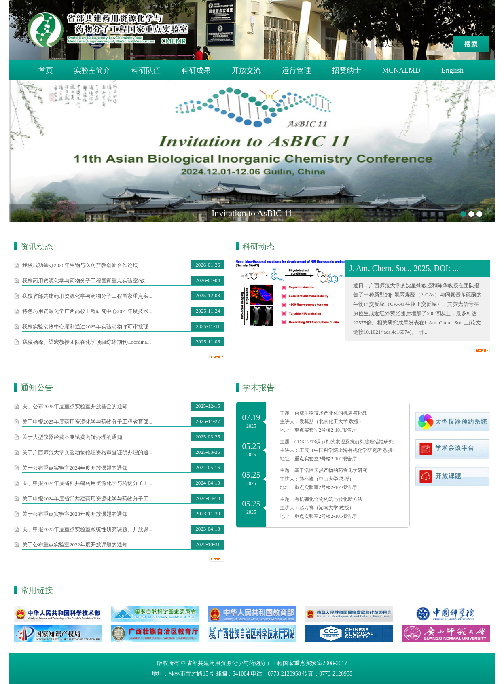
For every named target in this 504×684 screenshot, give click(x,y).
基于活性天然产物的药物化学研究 (330, 470)
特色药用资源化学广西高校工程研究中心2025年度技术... (87, 311)
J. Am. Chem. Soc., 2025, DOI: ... (404, 268)
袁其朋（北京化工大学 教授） (331, 421)
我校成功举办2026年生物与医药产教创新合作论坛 (80, 265)
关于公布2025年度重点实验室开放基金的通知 (74, 406)
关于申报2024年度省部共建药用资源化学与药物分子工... (87, 483)
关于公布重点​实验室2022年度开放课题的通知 (74, 545)
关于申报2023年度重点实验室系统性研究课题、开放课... (87, 529)
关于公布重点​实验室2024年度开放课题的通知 (74, 468)
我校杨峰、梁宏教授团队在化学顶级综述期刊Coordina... (86, 342)
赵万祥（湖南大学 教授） (326, 507)
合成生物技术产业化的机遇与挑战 (330, 413)
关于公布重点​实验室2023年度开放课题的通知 (74, 514)
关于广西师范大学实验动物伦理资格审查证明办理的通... (87, 452)
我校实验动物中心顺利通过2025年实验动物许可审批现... (87, 327)
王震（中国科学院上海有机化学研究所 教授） (348, 450)
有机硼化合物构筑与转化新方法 (328, 499)
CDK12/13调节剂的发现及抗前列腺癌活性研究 (344, 442)
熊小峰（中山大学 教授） (326, 479)
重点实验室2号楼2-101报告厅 (325, 430)
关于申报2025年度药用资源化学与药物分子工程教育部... (87, 422)
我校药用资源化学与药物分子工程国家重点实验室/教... (85, 280)
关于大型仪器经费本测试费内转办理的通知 (72, 437)
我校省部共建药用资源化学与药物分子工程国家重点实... (87, 296)
